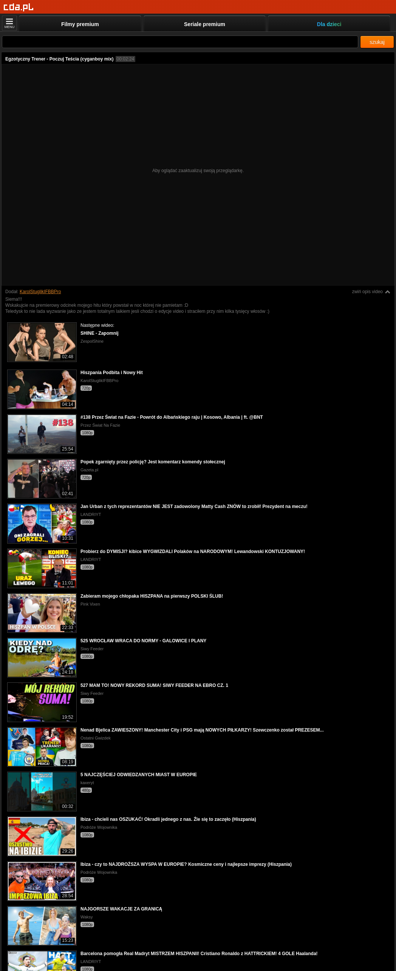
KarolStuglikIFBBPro (40, 291)
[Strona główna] (19, 7)
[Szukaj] (180, 42)
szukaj (377, 42)
